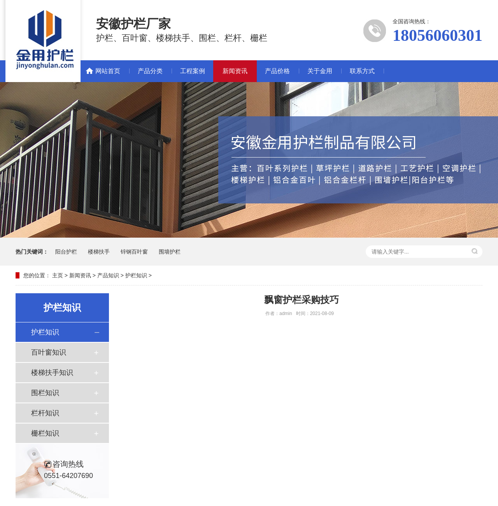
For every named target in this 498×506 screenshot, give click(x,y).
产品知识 (108, 275)
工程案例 (192, 71)
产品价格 (277, 71)
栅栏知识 (45, 433)
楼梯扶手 (99, 252)
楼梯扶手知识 (52, 372)
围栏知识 (45, 393)
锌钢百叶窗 (134, 252)
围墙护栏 (170, 252)
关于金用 (319, 71)
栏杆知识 (45, 413)
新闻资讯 (235, 71)
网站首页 (107, 71)
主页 (57, 275)
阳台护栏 (66, 252)
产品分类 (150, 71)
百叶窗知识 (48, 352)
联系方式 (362, 71)
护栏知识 (136, 275)
